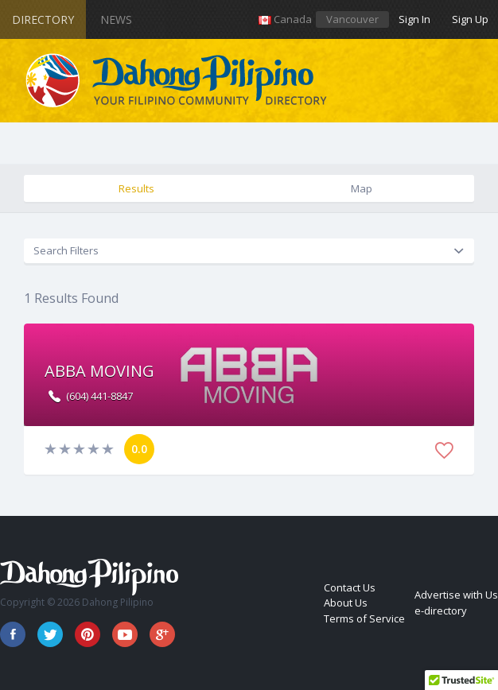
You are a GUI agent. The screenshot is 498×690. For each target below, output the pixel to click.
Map (361, 188)
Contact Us (349, 587)
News (116, 19)
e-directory (440, 610)
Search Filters (66, 250)
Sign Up (470, 19)
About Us (346, 602)
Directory (43, 19)
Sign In (414, 19)
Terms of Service (364, 618)
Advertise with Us (456, 594)
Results (136, 188)
